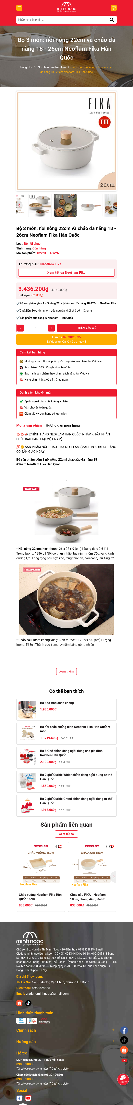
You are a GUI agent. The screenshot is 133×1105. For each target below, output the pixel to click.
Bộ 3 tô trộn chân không (57, 703)
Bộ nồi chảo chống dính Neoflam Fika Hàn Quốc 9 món (75, 729)
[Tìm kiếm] (112, 20)
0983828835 (41, 988)
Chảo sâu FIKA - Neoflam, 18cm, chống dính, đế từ (88, 897)
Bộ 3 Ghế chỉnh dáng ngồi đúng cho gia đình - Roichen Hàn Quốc (72, 753)
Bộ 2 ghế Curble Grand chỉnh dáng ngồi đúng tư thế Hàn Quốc (76, 801)
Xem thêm (66, 671)
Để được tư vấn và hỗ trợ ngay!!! (66, 339)
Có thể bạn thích (66, 691)
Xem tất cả (66, 833)
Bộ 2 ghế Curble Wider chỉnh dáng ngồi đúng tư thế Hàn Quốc (76, 777)
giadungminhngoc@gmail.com (47, 994)
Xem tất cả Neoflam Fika (66, 272)
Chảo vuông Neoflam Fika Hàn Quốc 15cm (40, 897)
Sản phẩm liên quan (67, 824)
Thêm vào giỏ (87, 327)
